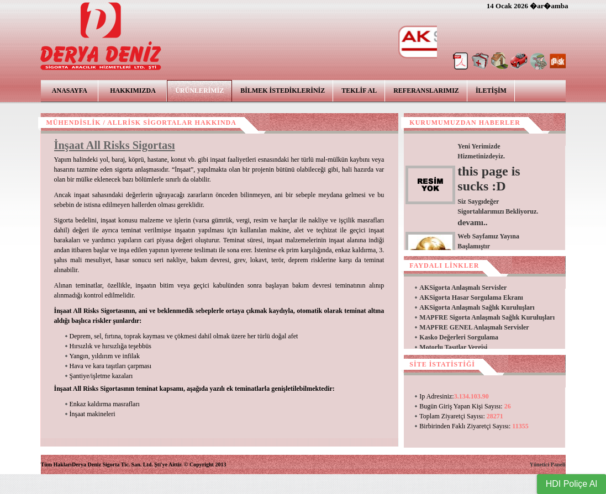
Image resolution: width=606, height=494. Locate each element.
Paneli (558, 464)
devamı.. (472, 222)
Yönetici (540, 464)
